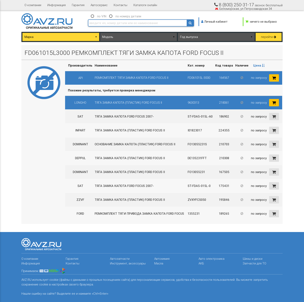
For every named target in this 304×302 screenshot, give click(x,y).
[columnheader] (259, 65)
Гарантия (78, 5)
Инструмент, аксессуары (128, 263)
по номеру (128, 16)
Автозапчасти (120, 259)
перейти (268, 37)
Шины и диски (252, 259)
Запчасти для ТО (254, 263)
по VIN (101, 16)
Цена (259, 65)
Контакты (120, 5)
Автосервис (99, 5)
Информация (56, 5)
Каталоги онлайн (145, 5)
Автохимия (162, 259)
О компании (32, 5)
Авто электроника (211, 259)
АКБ (201, 263)
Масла (158, 263)
